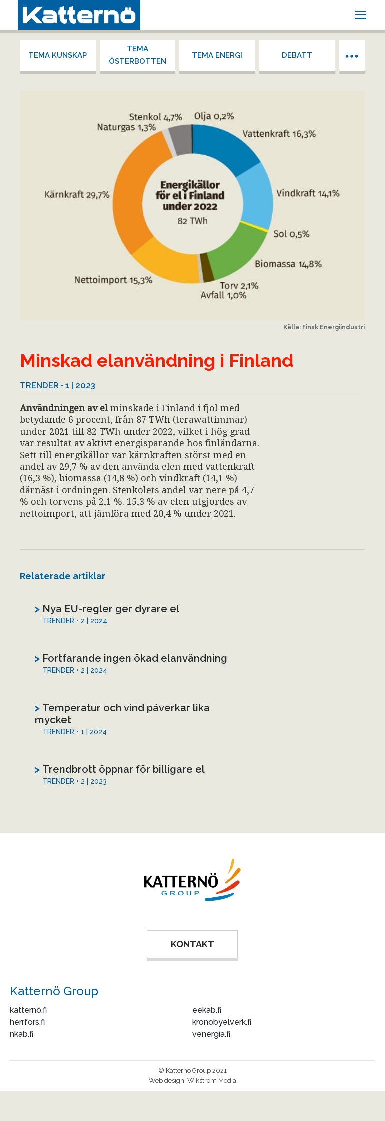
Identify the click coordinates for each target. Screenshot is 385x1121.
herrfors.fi (27, 1022)
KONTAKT (192, 944)
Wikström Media (212, 1080)
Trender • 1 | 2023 (58, 385)
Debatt (297, 55)
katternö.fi (28, 1010)
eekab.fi (207, 1010)
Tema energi (217, 55)
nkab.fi (22, 1034)
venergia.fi (211, 1034)
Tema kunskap (57, 55)
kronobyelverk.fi (222, 1022)
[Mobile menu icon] (361, 15)
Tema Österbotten (137, 55)
